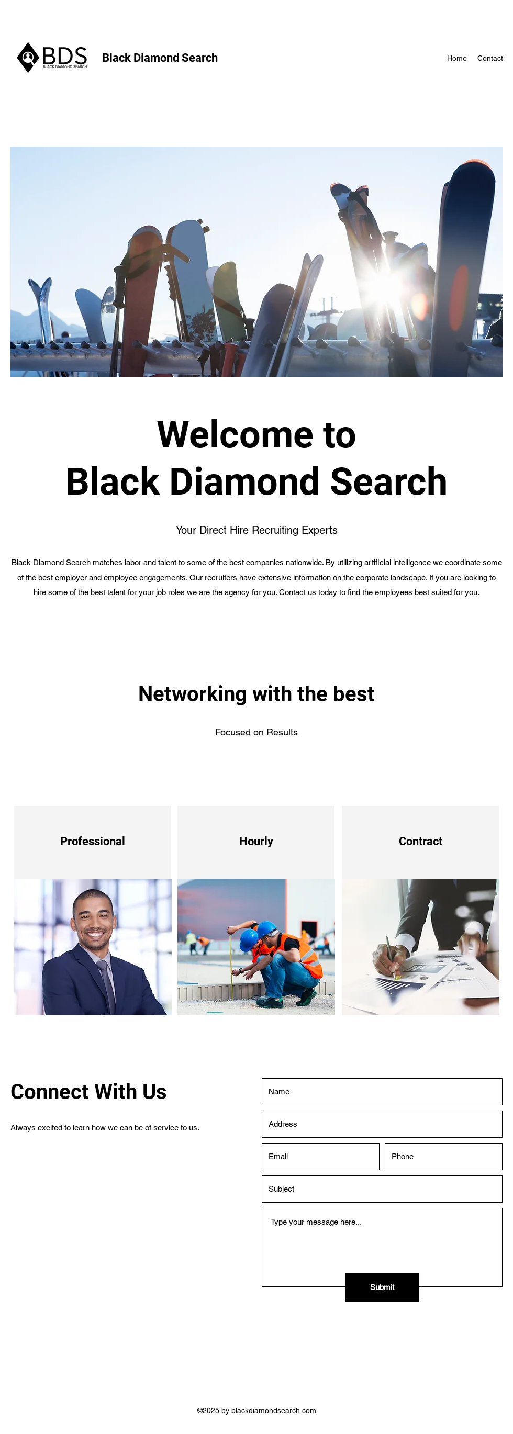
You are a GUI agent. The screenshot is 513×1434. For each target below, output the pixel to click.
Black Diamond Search (160, 57)
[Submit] (382, 1287)
